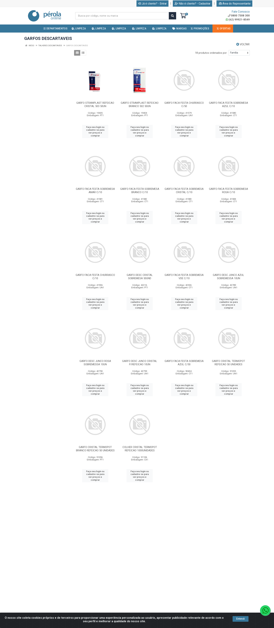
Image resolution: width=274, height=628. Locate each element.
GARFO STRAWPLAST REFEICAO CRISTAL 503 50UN (95, 104)
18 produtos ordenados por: (211, 52)
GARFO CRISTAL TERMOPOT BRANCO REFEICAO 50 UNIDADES (95, 449)
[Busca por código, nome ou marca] (122, 15)
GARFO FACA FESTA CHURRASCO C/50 (184, 104)
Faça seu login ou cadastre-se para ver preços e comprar (95, 131)
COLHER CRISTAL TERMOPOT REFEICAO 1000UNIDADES (139, 449)
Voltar (243, 44)
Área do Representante (235, 3)
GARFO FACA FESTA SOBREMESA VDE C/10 (184, 276)
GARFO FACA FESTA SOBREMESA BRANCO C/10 (139, 190)
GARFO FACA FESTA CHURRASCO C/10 (95, 276)
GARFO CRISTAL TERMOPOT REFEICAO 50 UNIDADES (228, 362)
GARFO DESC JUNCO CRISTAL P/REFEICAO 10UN (139, 362)
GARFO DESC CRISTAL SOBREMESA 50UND (140, 276)
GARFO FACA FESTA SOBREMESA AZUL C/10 (228, 104)
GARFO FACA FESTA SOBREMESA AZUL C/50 (184, 362)
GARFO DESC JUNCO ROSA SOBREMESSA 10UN (95, 362)
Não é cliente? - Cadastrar (192, 3)
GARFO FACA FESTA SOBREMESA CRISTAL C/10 (184, 190)
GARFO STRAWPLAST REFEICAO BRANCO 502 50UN (139, 104)
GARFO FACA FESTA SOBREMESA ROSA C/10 (228, 190)
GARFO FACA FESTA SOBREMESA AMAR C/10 (95, 190)
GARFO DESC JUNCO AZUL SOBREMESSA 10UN (228, 276)
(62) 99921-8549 (238, 19)
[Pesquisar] (172, 15)
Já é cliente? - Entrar (152, 3)
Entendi (240, 619)
